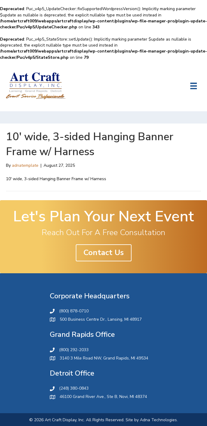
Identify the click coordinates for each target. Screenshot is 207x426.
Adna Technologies (158, 420)
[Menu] (193, 85)
